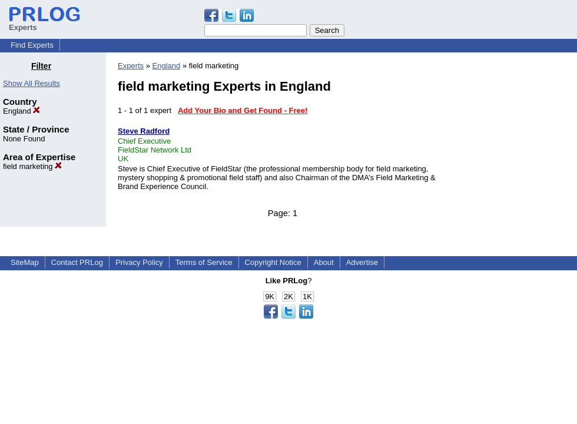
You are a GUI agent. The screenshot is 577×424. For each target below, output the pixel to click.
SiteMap (25, 262)
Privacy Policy (139, 262)
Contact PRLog (77, 262)
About (324, 262)
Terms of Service (204, 262)
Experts (131, 65)
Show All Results (31, 83)
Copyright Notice (273, 262)
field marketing (32, 166)
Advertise (362, 262)
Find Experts (32, 45)
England (21, 111)
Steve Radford (144, 131)
